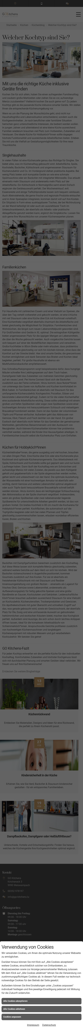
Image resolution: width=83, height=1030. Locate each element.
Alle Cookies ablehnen (14, 1009)
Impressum (33, 1025)
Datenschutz (49, 1025)
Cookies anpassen (12, 1017)
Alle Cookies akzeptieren (15, 1001)
